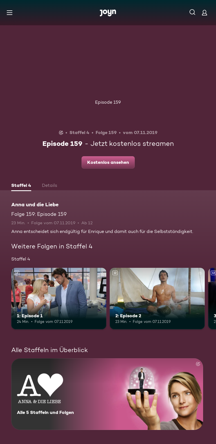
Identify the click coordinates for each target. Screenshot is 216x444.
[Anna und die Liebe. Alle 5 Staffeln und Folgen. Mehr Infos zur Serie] (107, 394)
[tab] (21, 186)
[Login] (204, 12)
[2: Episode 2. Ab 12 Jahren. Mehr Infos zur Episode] (157, 299)
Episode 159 (108, 102)
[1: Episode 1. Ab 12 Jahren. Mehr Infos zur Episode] (58, 299)
